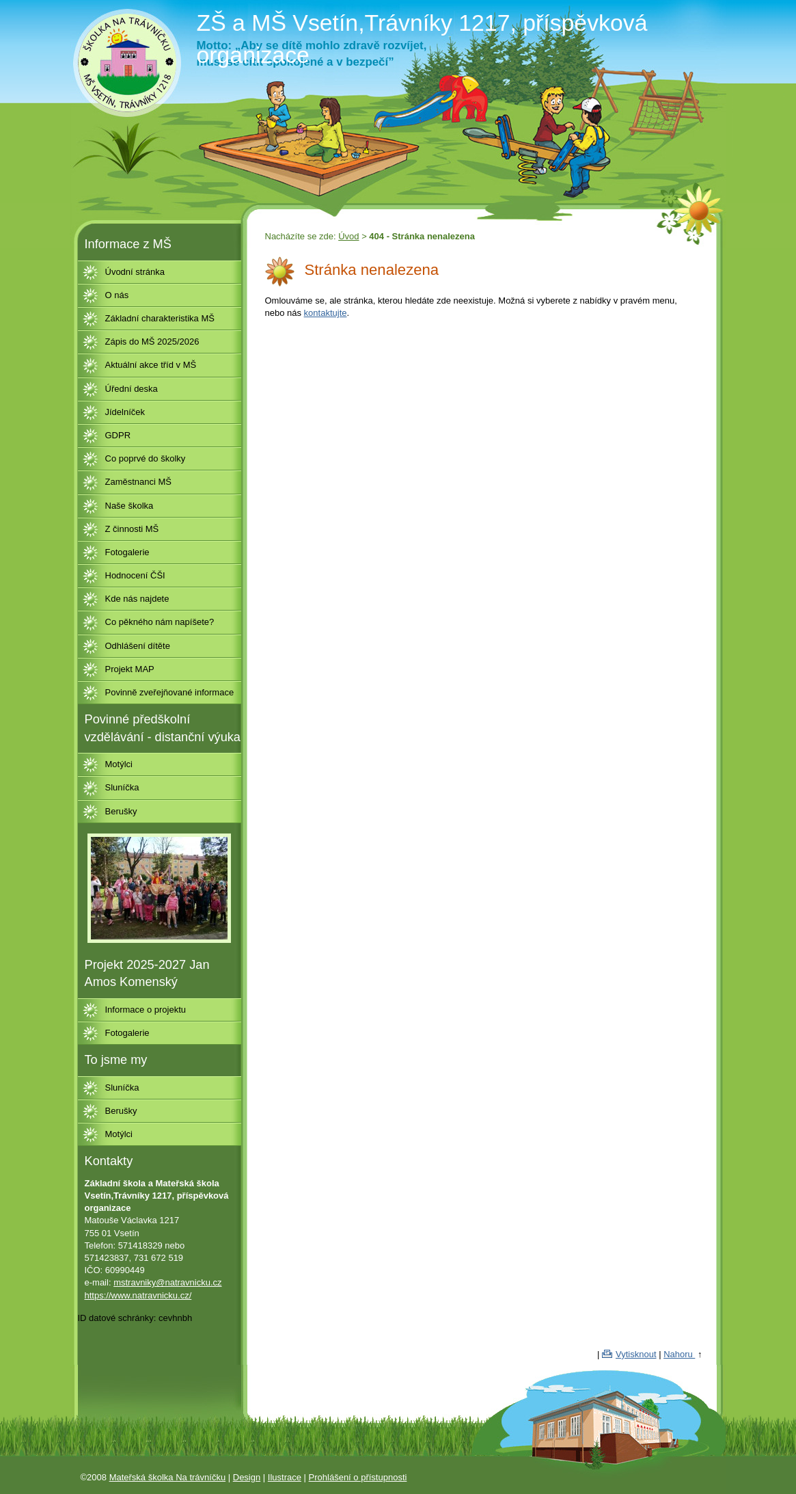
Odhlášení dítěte (137, 646)
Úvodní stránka (135, 272)
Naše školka (129, 506)
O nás (117, 295)
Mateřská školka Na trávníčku (167, 1477)
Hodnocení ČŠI (135, 575)
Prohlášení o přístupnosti (358, 1477)
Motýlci (119, 764)
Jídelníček (125, 412)
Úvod (348, 236)
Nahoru (679, 1354)
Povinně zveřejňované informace (169, 692)
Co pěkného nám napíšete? (160, 622)
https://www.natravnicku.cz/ (138, 1295)
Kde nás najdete (137, 598)
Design (246, 1477)
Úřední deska (131, 389)
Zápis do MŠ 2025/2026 (152, 341)
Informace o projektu (146, 1009)
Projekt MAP (129, 669)
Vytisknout (636, 1354)
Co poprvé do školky (145, 458)
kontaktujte (325, 313)
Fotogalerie (127, 552)
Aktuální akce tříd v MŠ (151, 365)
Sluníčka (122, 787)
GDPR (118, 435)
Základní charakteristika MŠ (160, 318)
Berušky (121, 811)
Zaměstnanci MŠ (138, 482)
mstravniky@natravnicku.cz (167, 1282)
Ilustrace (284, 1477)
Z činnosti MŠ (132, 529)
